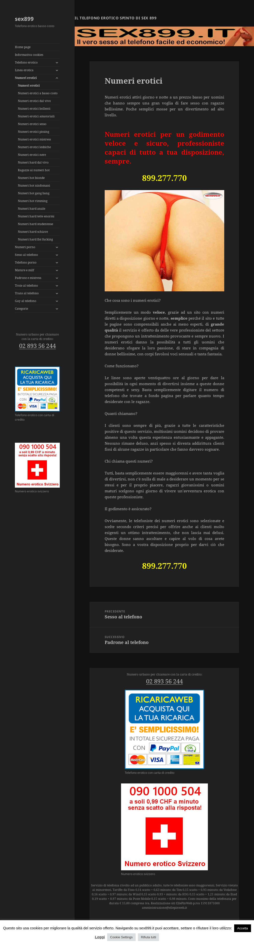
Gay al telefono (25, 301)
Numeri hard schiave (33, 232)
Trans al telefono (27, 293)
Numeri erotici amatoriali (36, 116)
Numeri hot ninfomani (34, 185)
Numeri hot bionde (31, 178)
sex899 (24, 18)
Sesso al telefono (26, 255)
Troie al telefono (26, 285)
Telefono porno (25, 262)
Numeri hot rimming (32, 201)
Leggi (100, 937)
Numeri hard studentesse (35, 224)
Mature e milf (24, 270)
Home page (23, 47)
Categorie (21, 308)
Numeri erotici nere (32, 155)
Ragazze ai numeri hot (34, 170)
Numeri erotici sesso (32, 124)
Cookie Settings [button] (121, 937)
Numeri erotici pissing (33, 132)
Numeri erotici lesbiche (34, 147)
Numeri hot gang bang (33, 193)
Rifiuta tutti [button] (148, 937)
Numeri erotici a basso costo (38, 93)
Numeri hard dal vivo (33, 162)
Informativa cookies (29, 55)
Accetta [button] (242, 928)
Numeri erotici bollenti (34, 108)
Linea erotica (24, 70)
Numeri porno (25, 247)
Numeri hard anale (31, 208)
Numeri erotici (26, 78)
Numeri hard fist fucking (35, 239)
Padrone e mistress (28, 278)
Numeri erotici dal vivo (34, 101)
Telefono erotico (26, 62)
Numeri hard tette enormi (36, 216)
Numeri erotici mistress (34, 139)
